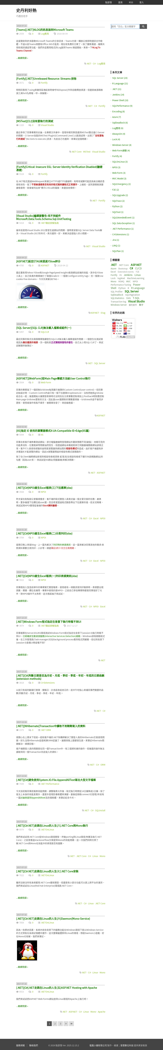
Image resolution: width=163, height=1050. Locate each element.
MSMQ (121, 281)
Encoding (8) (118, 111)
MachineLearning (135, 278)
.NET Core (76, 151)
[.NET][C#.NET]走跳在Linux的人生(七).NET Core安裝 (47, 871)
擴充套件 (133, 304)
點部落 (108, 2)
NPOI (43, 491)
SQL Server (99, 363)
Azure (113, 268)
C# (94, 63)
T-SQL (136, 298)
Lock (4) (116, 139)
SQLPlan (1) (118, 251)
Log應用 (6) (117, 128)
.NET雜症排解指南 (50, 223)
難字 (141, 304)
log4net (121, 278)
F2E (137, 271)
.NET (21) (116, 89)
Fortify (44, 82)
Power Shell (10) (120, 100)
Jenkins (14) (118, 94)
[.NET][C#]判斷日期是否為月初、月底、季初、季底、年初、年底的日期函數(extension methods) (60, 677)
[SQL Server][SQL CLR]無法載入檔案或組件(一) (43, 328)
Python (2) (117, 206)
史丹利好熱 (26, 10)
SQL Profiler (117, 291)
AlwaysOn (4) (118, 133)
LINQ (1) (116, 245)
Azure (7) (116, 117)
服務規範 (20, 1045)
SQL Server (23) (120, 78)
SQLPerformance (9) (122, 105)
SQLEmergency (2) (121, 184)
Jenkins (128, 275)
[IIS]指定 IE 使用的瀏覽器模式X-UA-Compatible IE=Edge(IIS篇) (52, 431)
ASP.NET (45, 265)
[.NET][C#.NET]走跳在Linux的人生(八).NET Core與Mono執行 (52, 826)
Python (122, 288)
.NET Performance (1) (123, 228)
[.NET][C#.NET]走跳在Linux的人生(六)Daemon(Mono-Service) (53, 919)
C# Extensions (48, 682)
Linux (95, 856)
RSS (131, 2)
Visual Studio (47, 125)
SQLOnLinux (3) (120, 161)
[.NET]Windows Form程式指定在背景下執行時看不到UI (48, 622)
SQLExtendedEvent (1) (123, 217)
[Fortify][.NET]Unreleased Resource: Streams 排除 (46, 79)
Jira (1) (115, 239)
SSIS (128, 298)
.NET (88, 63)
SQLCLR (45, 332)
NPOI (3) (116, 167)
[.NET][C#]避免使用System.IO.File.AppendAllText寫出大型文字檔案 (56, 780)
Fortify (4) (117, 156)
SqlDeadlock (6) (120, 122)
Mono (102, 856)
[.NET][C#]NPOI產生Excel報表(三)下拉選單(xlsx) (44, 488)
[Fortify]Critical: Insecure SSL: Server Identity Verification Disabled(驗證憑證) (59, 168)
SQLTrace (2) (118, 200)
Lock (113, 278)
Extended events (126, 271)
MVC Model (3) (119, 178)
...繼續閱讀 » (22, 58)
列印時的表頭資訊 (62, 544)
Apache (101, 1011)
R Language (138, 288)
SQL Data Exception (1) (123, 223)
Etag (103, 312)
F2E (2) (115, 189)
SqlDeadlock (117, 294)
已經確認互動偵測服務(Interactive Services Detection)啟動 (51, 636)
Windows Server (119, 304)
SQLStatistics (117, 298)
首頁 (120, 2)
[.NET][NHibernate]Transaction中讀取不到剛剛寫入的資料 (50, 726)
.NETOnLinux (47, 829)
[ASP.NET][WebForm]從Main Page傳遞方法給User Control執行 (53, 378)
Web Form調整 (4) (121, 150)
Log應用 (45, 33)
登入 (141, 2)
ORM (102, 764)
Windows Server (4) (121, 145)
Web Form (46, 382)
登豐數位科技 (126, 1045)
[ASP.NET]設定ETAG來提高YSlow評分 (38, 261)
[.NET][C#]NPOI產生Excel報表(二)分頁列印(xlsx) (44, 533)
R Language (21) (120, 83)
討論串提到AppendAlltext (33, 797)
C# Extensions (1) (120, 234)
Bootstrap (123, 268)
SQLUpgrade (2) (120, 195)
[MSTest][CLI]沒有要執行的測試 (34, 121)
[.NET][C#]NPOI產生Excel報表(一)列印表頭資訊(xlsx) (47, 576)
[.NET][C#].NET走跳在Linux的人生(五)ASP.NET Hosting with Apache (56, 988)
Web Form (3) (118, 172)
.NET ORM (46, 730)
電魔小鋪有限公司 (98, 1045)
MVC (128, 281)
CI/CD (138, 268)
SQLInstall (100, 810)
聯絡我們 (33, 1045)
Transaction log (118, 301)
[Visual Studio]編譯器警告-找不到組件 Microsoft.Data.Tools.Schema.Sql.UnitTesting (43, 217)
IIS (42, 434)
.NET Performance (50, 783)
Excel (95, 518)
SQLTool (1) (117, 212)
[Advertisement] (129, 52)
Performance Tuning (121, 284)
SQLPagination (132, 294)
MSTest (86, 151)
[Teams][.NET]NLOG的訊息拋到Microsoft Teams (44, 30)
